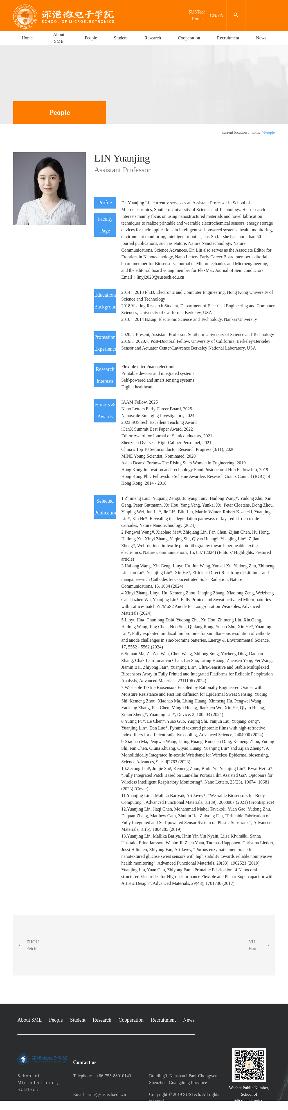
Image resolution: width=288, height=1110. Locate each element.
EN (220, 15)
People (91, 37)
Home (27, 37)
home (256, 132)
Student (121, 37)
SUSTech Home (197, 15)
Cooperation (189, 37)
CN (213, 15)
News (261, 37)
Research (153, 37)
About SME (58, 38)
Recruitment (228, 37)
